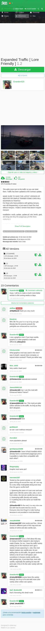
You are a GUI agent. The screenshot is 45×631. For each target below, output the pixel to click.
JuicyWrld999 (15, 520)
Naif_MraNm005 (16, 590)
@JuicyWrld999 (16, 577)
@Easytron (21, 342)
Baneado (19, 308)
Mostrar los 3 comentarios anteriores (22, 303)
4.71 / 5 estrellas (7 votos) (8, 184)
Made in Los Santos (8, 628)
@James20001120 (16, 403)
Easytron (13, 319)
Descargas (9, 179)
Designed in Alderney (8, 625)
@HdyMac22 (14, 311)
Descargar (22, 69)
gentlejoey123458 (16, 449)
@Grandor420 (15, 390)
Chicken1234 (15, 350)
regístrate (36, 612)
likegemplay (14, 467)
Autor (21, 290)
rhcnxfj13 (13, 438)
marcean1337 (15, 477)
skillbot (12, 308)
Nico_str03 (14, 366)
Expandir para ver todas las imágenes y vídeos (22, 172)
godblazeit (14, 427)
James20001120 (16, 387)
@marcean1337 (15, 523)
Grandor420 (18, 82)
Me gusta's (21, 179)
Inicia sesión (26, 612)
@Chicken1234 (15, 379)
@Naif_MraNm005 (16, 603)
